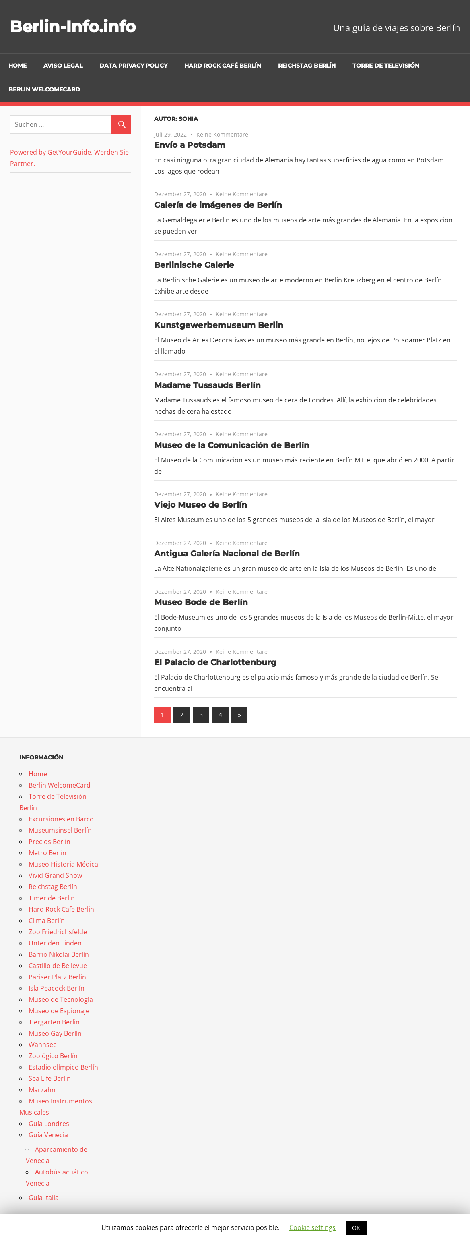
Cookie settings (312, 1227)
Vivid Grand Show (55, 875)
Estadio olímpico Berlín (63, 1067)
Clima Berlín (47, 920)
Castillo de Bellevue (58, 965)
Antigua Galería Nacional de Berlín (227, 553)
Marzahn (42, 1089)
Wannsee (43, 1044)
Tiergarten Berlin (54, 1022)
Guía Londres (49, 1123)
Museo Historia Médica (63, 864)
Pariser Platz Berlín (57, 976)
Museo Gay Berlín (55, 1033)
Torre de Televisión (385, 65)
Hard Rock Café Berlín (222, 65)
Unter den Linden (55, 943)
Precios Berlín (49, 841)
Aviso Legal (62, 65)
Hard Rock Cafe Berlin (61, 909)
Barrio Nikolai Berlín (59, 954)
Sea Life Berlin (50, 1078)
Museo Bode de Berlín (201, 602)
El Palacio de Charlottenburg (215, 662)
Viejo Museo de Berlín (200, 505)
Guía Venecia (48, 1134)
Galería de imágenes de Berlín (218, 205)
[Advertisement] (60, 232)
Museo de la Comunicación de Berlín (231, 445)
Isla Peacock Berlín (57, 988)
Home (17, 65)
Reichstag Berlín (307, 65)
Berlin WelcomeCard (44, 89)
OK (356, 1228)
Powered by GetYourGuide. (51, 152)
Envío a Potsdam (189, 145)
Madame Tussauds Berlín (207, 385)
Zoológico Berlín (53, 1055)
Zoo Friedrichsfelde (58, 931)
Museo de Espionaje (59, 1010)
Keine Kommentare (222, 134)
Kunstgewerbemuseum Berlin (218, 325)
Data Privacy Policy (133, 65)
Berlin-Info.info (73, 26)
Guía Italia (44, 1197)
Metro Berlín (47, 852)
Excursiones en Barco (61, 819)
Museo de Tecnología (61, 999)
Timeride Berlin (52, 898)
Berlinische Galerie (194, 265)
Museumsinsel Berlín (60, 830)
